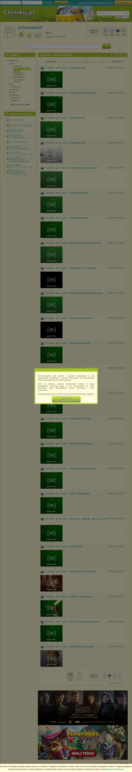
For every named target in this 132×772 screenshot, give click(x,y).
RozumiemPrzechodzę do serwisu (66, 399)
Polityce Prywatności (115, 769)
